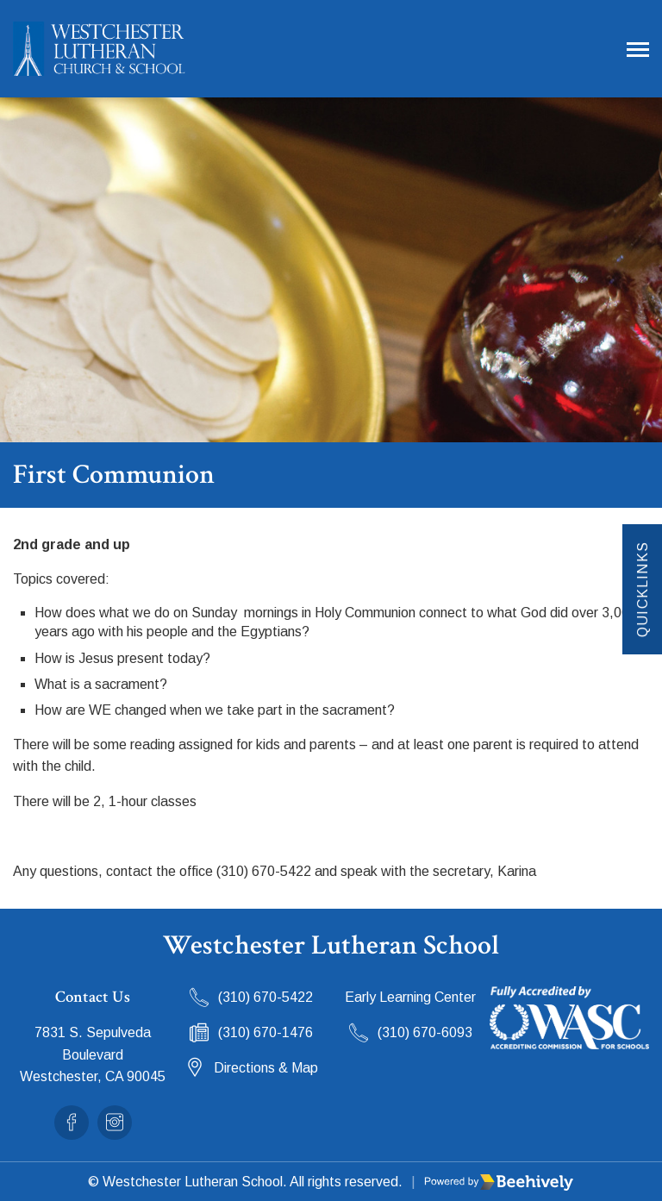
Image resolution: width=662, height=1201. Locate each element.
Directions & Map (266, 1067)
